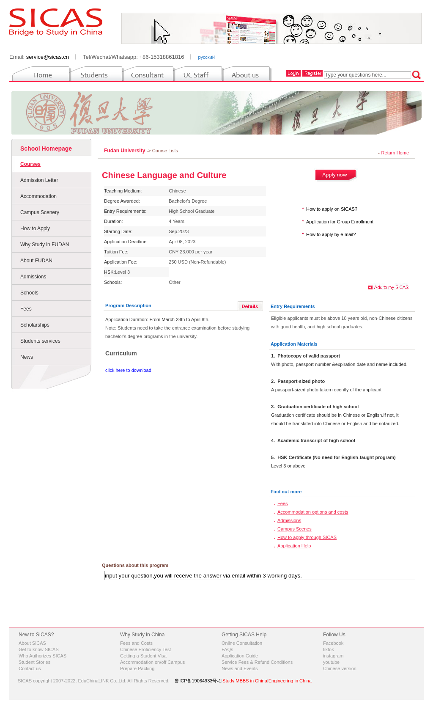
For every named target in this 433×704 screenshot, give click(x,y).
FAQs (227, 649)
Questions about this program (135, 565)
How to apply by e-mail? (331, 234)
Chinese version (339, 668)
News (26, 357)
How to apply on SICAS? (331, 209)
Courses (30, 164)
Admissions (33, 277)
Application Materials (294, 343)
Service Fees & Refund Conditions (257, 662)
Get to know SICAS (39, 649)
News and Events (240, 668)
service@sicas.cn (47, 57)
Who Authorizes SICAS (42, 655)
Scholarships (34, 325)
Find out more (286, 491)
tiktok (328, 649)
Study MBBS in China (244, 680)
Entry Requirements (293, 306)
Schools (29, 293)
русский (206, 57)
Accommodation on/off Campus (152, 662)
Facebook (333, 643)
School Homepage (46, 148)
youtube (331, 662)
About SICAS (32, 643)
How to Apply (35, 228)
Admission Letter (39, 180)
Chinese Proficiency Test (145, 649)
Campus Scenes (294, 528)
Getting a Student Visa (143, 655)
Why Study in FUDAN (44, 245)
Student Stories (34, 662)
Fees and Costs (136, 643)
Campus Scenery (39, 212)
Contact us (30, 668)
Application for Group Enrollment (339, 221)
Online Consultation (242, 643)
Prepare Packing (137, 668)
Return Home (395, 152)
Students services (40, 341)
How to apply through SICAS (307, 537)
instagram (333, 655)
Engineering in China (290, 680)
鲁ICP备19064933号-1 (198, 680)
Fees (26, 309)
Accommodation (38, 196)
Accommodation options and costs (312, 511)
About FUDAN (36, 261)
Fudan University (125, 151)
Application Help (294, 545)
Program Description (128, 305)
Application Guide (240, 655)
